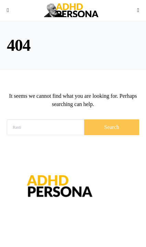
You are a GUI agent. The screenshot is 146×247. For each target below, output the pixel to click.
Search (111, 127)
